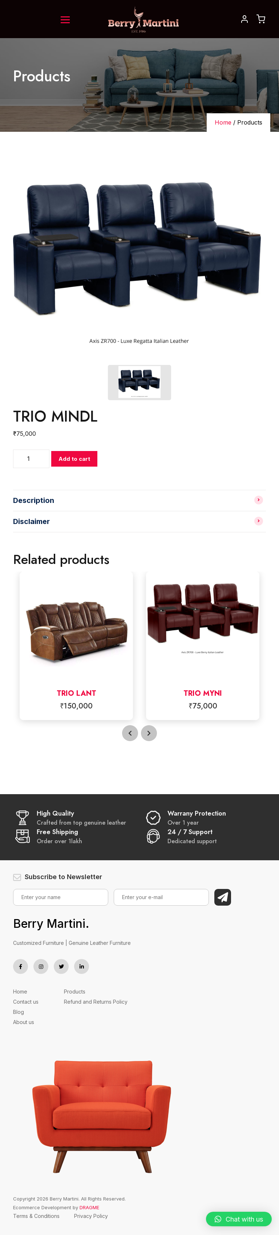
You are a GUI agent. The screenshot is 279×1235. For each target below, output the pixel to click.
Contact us (26, 1002)
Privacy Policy (91, 1216)
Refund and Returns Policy (96, 1002)
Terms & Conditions (36, 1216)
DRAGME (89, 1207)
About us (23, 1022)
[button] (239, 1219)
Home (223, 122)
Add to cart (74, 458)
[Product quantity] (31, 459)
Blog (18, 1012)
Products (74, 991)
